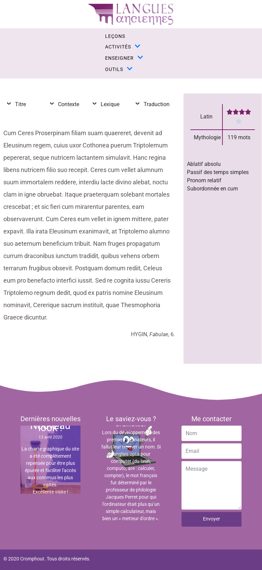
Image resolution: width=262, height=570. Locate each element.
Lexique (108, 104)
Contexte (67, 104)
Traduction (155, 104)
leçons (115, 36)
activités (123, 46)
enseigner (124, 57)
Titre (19, 104)
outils (119, 69)
